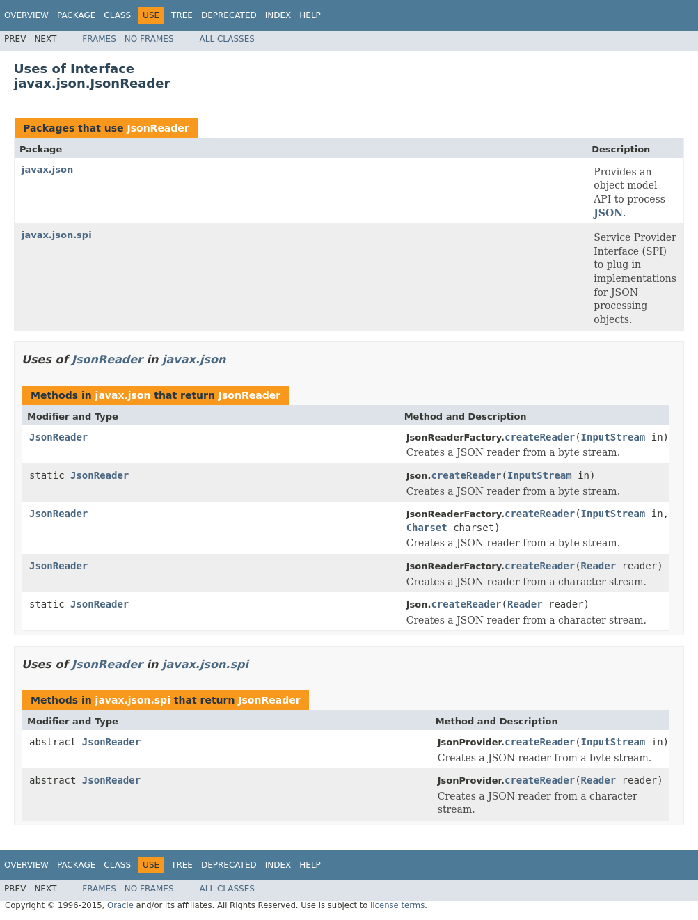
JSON (608, 213)
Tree (182, 15)
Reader (599, 565)
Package (76, 15)
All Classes (227, 39)
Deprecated (229, 15)
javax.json (47, 169)
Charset (426, 527)
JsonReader (158, 128)
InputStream (613, 437)
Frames (99, 39)
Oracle (120, 905)
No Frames (149, 39)
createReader (540, 437)
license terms (397, 905)
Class (117, 15)
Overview (26, 15)
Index (278, 15)
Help (310, 15)
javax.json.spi (57, 235)
